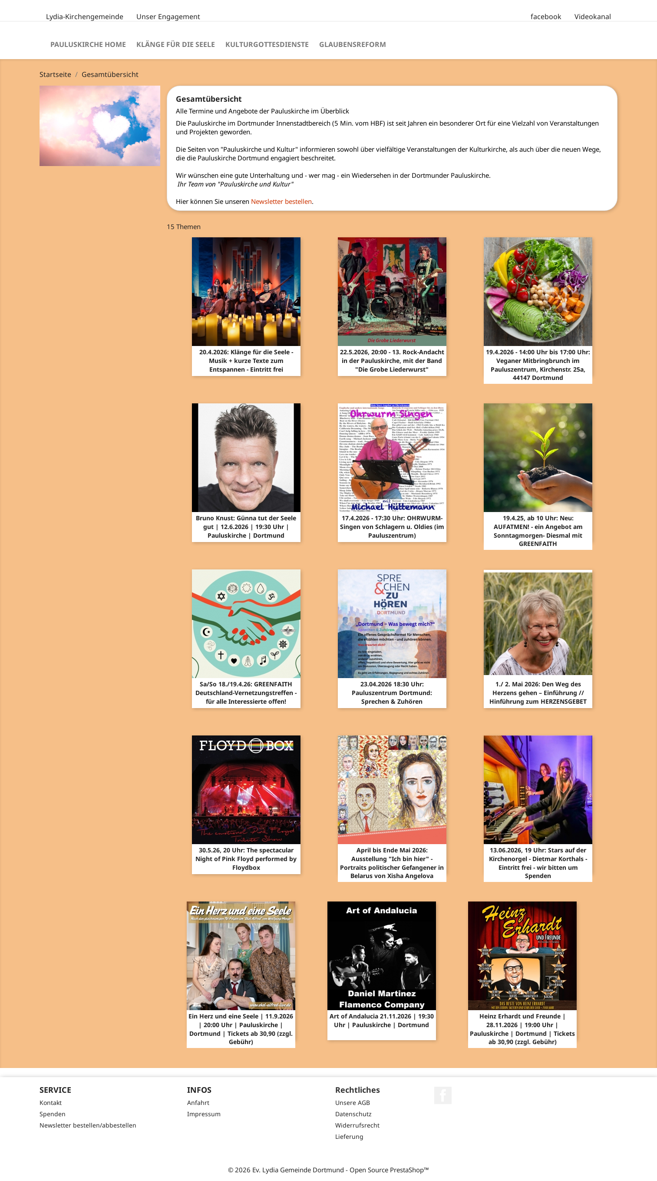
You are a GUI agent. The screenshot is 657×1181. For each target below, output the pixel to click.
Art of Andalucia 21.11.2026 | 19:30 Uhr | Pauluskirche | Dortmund (382, 1020)
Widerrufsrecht (357, 1125)
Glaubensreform (352, 44)
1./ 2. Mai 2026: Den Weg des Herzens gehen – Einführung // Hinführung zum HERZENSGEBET (538, 692)
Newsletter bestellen (281, 201)
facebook (546, 16)
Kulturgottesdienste (267, 44)
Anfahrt (198, 1102)
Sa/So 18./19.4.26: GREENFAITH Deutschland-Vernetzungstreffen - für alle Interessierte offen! (246, 692)
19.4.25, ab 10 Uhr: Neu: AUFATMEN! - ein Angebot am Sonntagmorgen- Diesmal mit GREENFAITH (538, 531)
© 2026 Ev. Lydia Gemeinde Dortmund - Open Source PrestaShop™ (328, 1169)
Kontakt (51, 1102)
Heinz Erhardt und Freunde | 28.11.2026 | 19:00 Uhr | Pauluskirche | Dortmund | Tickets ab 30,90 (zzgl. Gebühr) (522, 1029)
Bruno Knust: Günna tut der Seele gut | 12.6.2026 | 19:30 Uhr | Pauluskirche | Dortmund (246, 526)
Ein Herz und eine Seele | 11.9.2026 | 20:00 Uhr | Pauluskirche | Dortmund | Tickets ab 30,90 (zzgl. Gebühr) (240, 1029)
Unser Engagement (168, 16)
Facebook (443, 1095)
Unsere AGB (352, 1102)
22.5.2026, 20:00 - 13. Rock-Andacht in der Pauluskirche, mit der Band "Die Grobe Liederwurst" (392, 360)
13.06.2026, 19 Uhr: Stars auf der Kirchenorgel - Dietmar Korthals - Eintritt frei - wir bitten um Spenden (538, 863)
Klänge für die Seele (175, 44)
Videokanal (592, 16)
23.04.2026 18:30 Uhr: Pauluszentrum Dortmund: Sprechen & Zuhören (392, 692)
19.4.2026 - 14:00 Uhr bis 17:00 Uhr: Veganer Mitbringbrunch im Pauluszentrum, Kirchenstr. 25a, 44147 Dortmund (538, 365)
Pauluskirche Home (88, 44)
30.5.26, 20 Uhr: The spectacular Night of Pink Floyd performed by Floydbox (246, 859)
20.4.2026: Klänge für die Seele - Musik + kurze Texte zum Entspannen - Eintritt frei (246, 360)
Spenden (53, 1114)
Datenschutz (353, 1114)
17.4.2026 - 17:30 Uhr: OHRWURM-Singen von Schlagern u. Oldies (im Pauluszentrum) (392, 526)
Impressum (204, 1114)
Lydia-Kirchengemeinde (84, 16)
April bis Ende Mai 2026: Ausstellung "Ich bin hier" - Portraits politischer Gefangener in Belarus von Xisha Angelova (392, 863)
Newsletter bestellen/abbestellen (88, 1125)
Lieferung (349, 1136)
